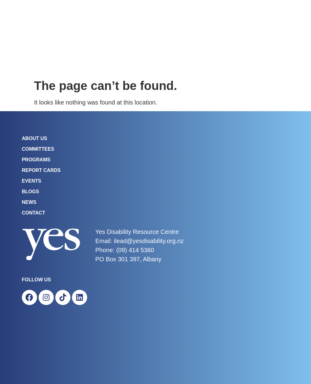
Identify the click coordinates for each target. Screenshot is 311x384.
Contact (33, 212)
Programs (36, 159)
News (29, 202)
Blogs (30, 191)
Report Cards (41, 170)
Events (31, 180)
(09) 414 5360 (135, 250)
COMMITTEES (38, 149)
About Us (34, 138)
